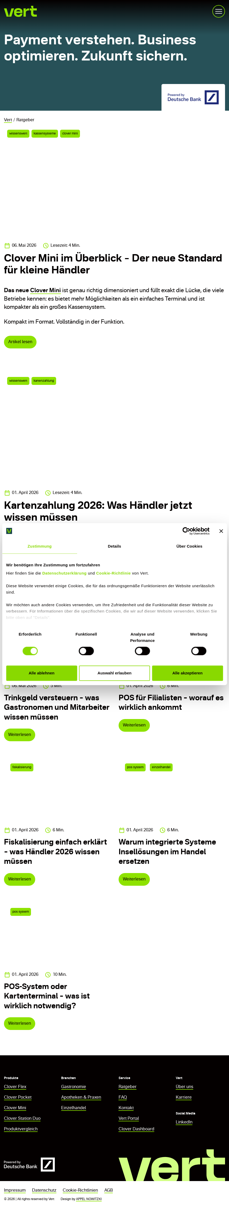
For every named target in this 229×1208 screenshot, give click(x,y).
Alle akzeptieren (187, 673)
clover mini (70, 133)
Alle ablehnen (42, 673)
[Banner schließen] (221, 531)
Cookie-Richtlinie (113, 573)
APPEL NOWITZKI (89, 1199)
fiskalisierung (21, 767)
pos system (135, 767)
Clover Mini (45, 290)
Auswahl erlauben (114, 673)
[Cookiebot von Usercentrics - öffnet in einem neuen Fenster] (186, 531)
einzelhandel (161, 767)
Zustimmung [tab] (40, 546)
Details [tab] (114, 546)
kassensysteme (45, 133)
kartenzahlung (44, 381)
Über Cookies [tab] (190, 546)
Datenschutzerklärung (64, 573)
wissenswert (18, 133)
